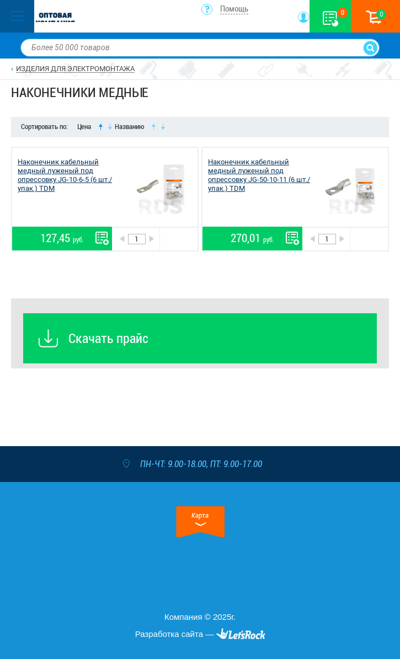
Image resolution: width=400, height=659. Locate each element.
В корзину (178, 239)
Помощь (234, 9)
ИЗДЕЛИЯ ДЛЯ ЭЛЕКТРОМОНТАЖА (75, 69)
